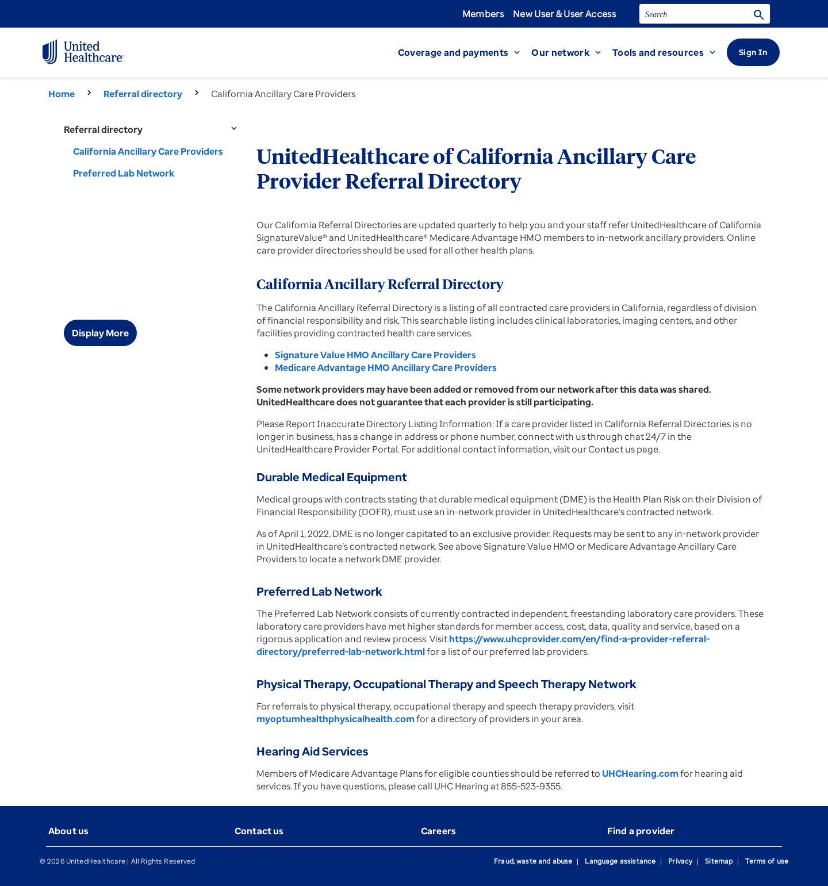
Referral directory (142, 93)
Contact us (259, 830)
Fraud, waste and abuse (533, 861)
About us (68, 830)
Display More (100, 333)
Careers (438, 830)
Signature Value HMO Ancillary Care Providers (375, 354)
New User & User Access (564, 13)
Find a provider (640, 830)
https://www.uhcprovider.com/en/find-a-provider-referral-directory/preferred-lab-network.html (483, 645)
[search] (704, 13)
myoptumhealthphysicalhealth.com (335, 718)
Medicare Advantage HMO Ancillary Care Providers (386, 367)
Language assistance (620, 861)
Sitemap (719, 861)
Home (61, 93)
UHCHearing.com (640, 773)
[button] (465, 52)
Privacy (680, 861)
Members (483, 13)
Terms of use (766, 861)
